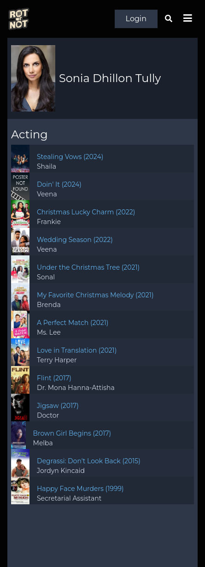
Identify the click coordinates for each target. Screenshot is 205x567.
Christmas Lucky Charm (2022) (86, 212)
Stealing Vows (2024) (70, 157)
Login (136, 18)
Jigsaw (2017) (58, 406)
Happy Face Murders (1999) (80, 488)
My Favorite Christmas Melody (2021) (95, 295)
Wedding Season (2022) (75, 240)
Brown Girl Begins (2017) (72, 433)
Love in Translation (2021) (77, 350)
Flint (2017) (54, 378)
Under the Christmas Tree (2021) (88, 267)
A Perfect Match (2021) (72, 323)
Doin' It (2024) (59, 184)
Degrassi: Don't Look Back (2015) (89, 461)
